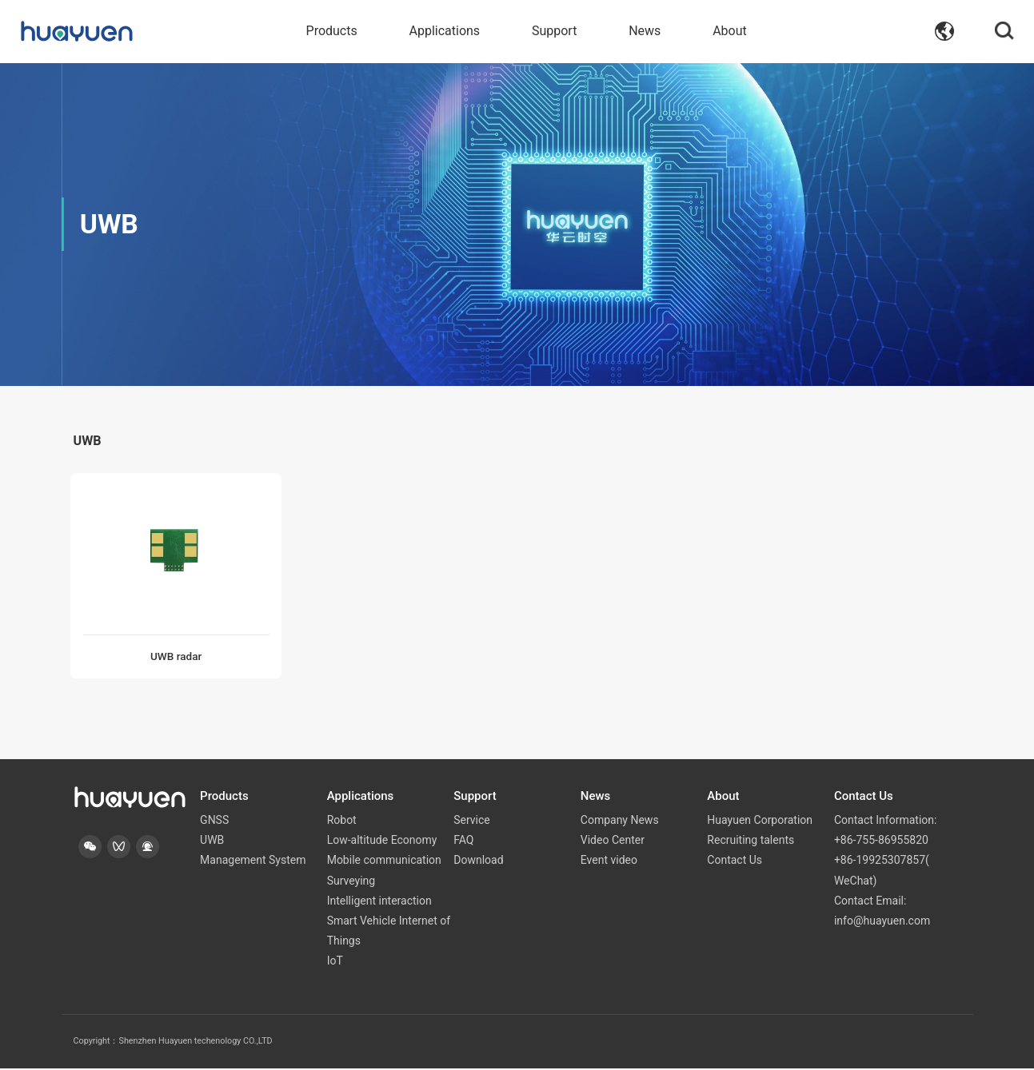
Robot (342, 821)
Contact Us (734, 861)
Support (554, 31)
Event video (609, 861)
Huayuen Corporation (759, 821)
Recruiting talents (750, 841)
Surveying (351, 881)
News (645, 31)
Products (331, 31)
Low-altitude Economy (382, 841)
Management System (252, 861)
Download (478, 861)
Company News (620, 821)
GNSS (214, 821)
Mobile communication (384, 861)
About (730, 31)
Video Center (613, 841)
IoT (335, 962)
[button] (91, 848)
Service (471, 821)
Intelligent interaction (379, 902)
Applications (445, 31)
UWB (212, 841)
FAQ (463, 841)
